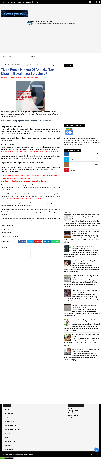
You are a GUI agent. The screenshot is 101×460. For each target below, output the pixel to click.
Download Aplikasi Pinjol (13, 429)
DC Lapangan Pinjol (11, 421)
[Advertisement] (63, 39)
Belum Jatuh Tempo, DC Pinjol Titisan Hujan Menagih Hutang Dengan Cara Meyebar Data (86, 217)
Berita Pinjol (12, 65)
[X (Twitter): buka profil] (66, 159)
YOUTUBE (73, 170)
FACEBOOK (73, 154)
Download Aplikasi (11, 425)
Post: (29, 24)
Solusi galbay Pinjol (12, 441)
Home (2, 2)
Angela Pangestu (28, 454)
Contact (13, 2)
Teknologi (8, 445)
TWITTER (73, 159)
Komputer (8, 437)
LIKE (97, 153)
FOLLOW (96, 159)
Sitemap (35, 2)
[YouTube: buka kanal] (66, 170)
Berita (6, 65)
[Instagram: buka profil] (66, 164)
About (7, 2)
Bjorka (7, 417)
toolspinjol (12, 454)
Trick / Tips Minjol (11, 449)
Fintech (7, 433)
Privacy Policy (20, 2)
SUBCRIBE (95, 169)
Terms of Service (73, 415)
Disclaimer (29, 2)
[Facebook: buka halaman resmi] (66, 154)
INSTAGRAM (73, 164)
